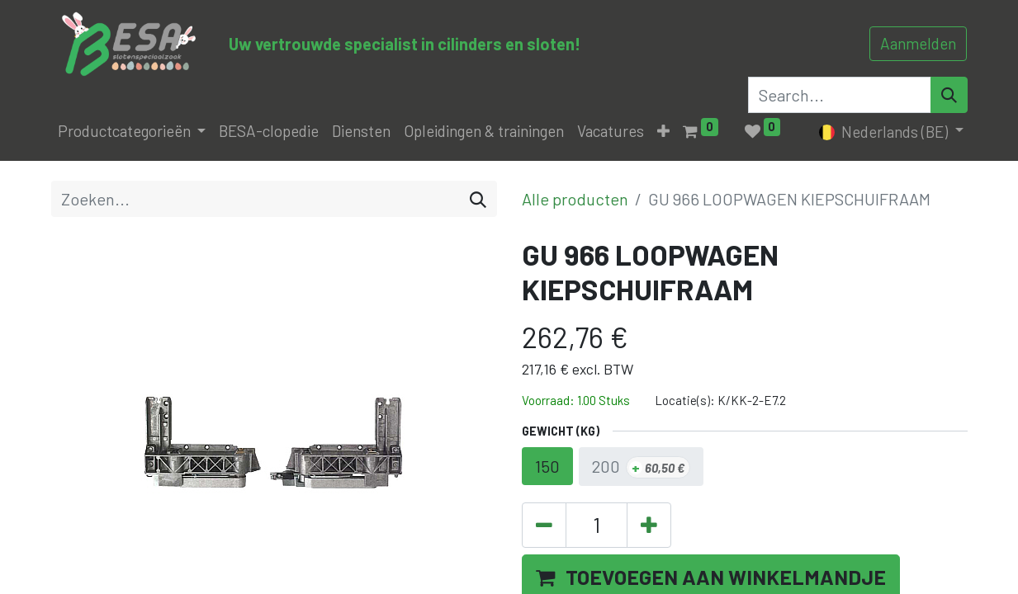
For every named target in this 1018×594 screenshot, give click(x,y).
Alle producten (575, 199)
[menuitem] (268, 131)
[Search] (949, 95)
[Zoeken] (478, 199)
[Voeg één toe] (649, 525)
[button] (663, 131)
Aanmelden (918, 43)
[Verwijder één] (544, 525)
